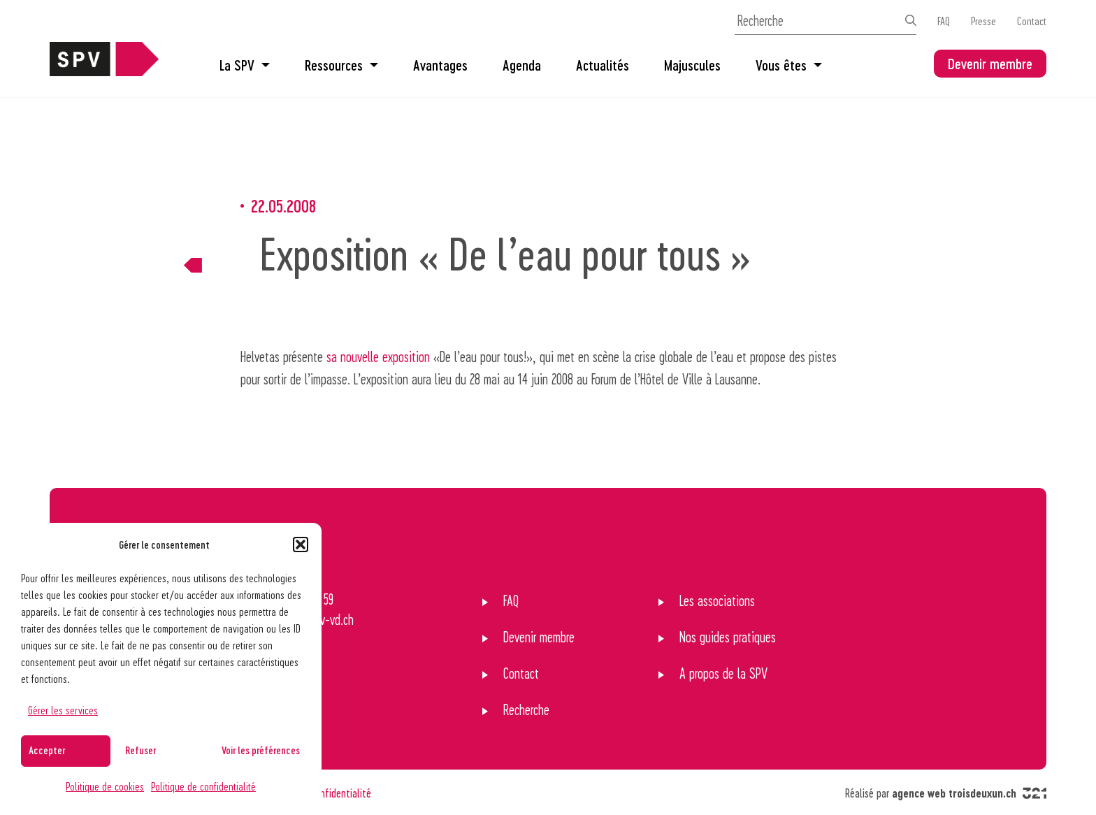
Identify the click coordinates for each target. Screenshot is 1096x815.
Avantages (440, 65)
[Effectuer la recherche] (910, 20)
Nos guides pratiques (727, 636)
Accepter (47, 750)
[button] (301, 544)
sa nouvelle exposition (378, 356)
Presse (983, 20)
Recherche (526, 709)
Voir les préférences (261, 750)
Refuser (140, 750)
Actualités (602, 65)
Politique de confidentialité (203, 786)
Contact (1031, 20)
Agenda (522, 65)
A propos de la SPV (723, 673)
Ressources (341, 65)
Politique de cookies (105, 786)
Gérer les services (63, 709)
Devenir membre (990, 63)
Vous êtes (789, 65)
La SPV (244, 65)
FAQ (943, 20)
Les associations (717, 600)
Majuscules (692, 65)
